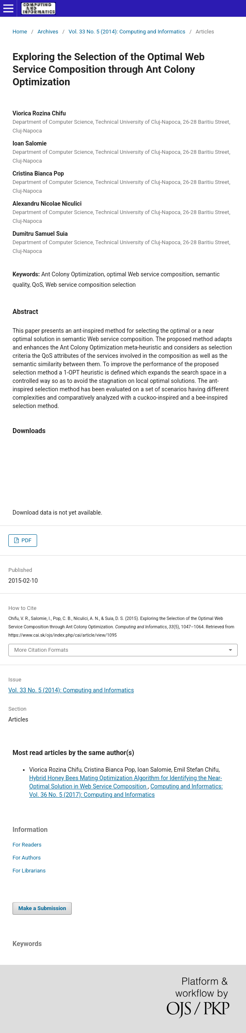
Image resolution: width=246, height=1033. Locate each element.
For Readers (27, 845)
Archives (48, 31)
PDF (25, 540)
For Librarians (29, 870)
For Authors (27, 857)
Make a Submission (42, 908)
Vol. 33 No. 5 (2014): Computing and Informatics (127, 31)
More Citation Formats (41, 650)
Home (20, 31)
